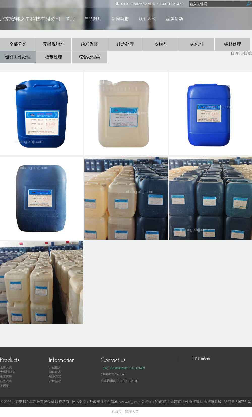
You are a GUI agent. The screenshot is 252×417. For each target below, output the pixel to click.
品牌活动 (174, 19)
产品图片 (93, 19)
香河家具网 (179, 402)
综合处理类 (89, 57)
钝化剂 (196, 44)
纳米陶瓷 (89, 44)
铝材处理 (232, 44)
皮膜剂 (160, 44)
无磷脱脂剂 (53, 44)
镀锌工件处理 (18, 57)
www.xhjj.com (129, 402)
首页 (70, 19)
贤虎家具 (162, 402)
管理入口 (132, 412)
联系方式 (147, 19)
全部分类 (17, 44)
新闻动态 (120, 19)
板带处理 (53, 57)
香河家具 (196, 402)
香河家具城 (213, 402)
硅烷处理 (125, 44)
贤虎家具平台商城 (103, 402)
